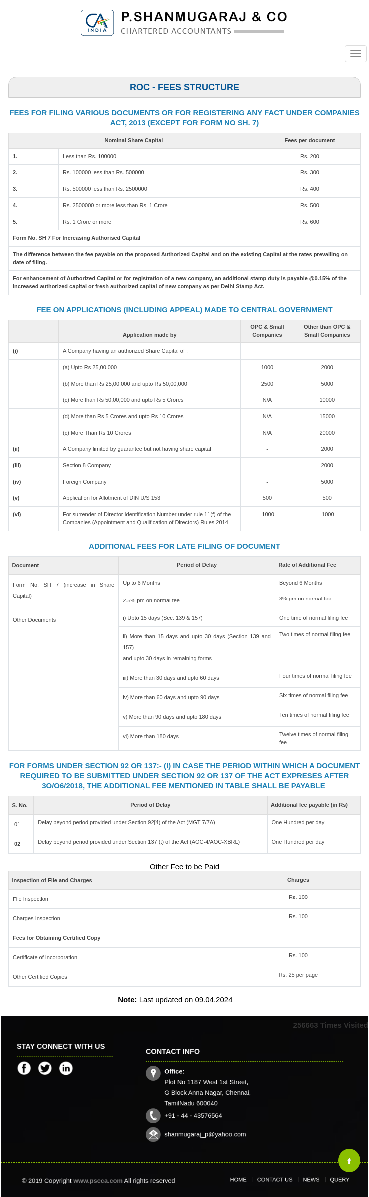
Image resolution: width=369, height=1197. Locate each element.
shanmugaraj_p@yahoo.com (216, 1121)
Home (252, 1180)
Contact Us (277, 1180)
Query (324, 1180)
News (304, 1180)
